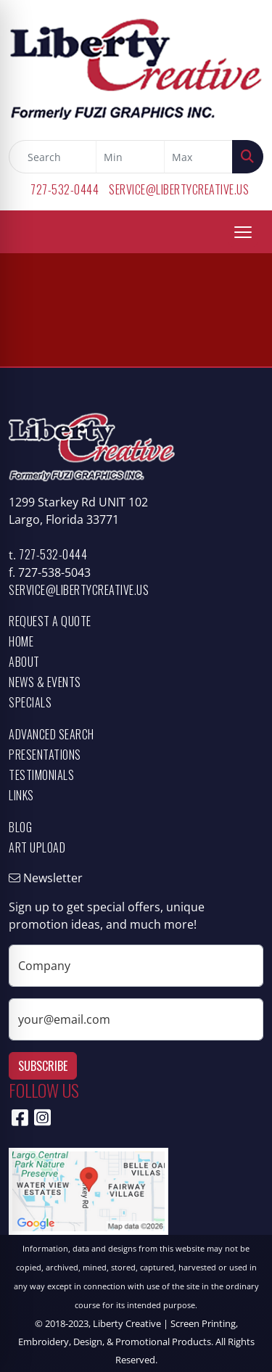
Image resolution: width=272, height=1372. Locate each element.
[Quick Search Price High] (198, 156)
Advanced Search (51, 734)
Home (21, 641)
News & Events (45, 682)
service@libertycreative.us (179, 189)
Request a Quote (50, 621)
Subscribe (42, 1066)
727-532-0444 (64, 189)
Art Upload (37, 847)
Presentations (45, 754)
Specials (30, 702)
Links (21, 795)
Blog (20, 827)
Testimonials (41, 775)
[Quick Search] (52, 156)
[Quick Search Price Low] (130, 156)
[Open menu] (242, 232)
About (24, 661)
